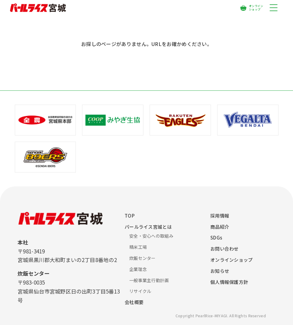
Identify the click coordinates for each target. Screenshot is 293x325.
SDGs (216, 237)
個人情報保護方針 (229, 282)
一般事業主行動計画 (149, 280)
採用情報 (219, 215)
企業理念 (138, 269)
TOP (129, 215)
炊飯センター (142, 258)
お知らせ (219, 271)
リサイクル (140, 291)
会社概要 (134, 302)
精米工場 (138, 247)
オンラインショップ (231, 259)
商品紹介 (219, 226)
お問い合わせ (224, 248)
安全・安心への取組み (151, 236)
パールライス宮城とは (148, 226)
